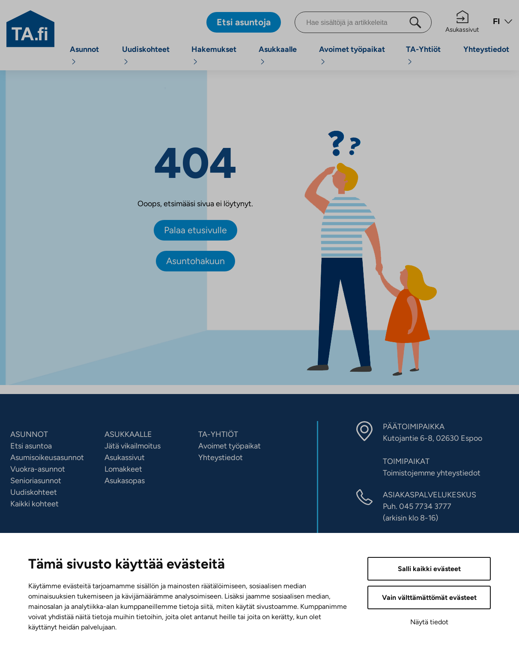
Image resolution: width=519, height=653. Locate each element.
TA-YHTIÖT (218, 434)
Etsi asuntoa (31, 446)
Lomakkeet (123, 469)
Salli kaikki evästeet (429, 569)
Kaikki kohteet (34, 504)
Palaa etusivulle (195, 230)
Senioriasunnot (35, 480)
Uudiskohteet (146, 49)
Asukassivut (462, 21)
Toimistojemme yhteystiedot (431, 473)
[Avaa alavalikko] (74, 61)
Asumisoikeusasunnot (47, 457)
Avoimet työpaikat (352, 49)
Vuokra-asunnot (37, 469)
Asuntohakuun (195, 261)
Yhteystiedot (486, 49)
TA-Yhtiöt (423, 49)
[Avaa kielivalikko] (503, 22)
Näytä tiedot (429, 622)
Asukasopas (124, 480)
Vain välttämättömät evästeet (429, 597)
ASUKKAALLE (128, 434)
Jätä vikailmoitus (132, 446)
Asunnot (84, 49)
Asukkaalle (278, 49)
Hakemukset (213, 49)
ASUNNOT (29, 434)
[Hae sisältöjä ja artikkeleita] (363, 22)
